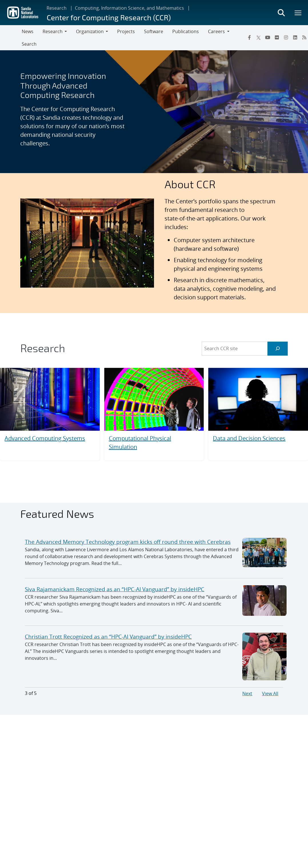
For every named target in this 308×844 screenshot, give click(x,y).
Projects (126, 31)
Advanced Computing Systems (45, 438)
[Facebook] (249, 37)
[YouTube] (267, 37)
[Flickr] (277, 37)
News (27, 31)
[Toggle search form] (281, 12)
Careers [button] (216, 31)
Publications (185, 31)
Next (247, 693)
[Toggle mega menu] (298, 12)
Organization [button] (90, 31)
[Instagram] (286, 37)
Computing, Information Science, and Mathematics (129, 8)
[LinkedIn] (295, 37)
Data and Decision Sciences (249, 438)
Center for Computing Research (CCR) (109, 17)
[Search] (277, 349)
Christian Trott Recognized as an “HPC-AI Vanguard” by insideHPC (108, 636)
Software (153, 31)
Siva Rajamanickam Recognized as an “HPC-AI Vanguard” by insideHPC (114, 589)
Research (57, 8)
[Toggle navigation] (11, 37)
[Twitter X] (258, 37)
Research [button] (53, 31)
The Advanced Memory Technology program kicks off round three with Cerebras (128, 542)
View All (270, 693)
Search (29, 44)
